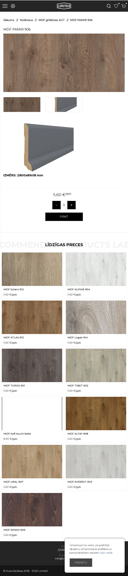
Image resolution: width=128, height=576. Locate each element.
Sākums (9, 20)
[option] (64, 63)
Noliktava (27, 20)
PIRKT (64, 216)
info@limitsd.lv (64, 558)
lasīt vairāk (106, 552)
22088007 (64, 549)
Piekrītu (81, 562)
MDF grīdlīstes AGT (51, 20)
